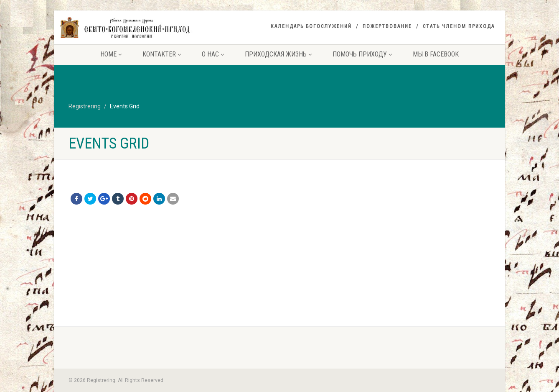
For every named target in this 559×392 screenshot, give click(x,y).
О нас (213, 54)
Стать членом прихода (459, 26)
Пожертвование (387, 26)
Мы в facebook (436, 54)
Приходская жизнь (278, 54)
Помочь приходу (362, 54)
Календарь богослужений (311, 26)
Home (111, 54)
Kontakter (161, 54)
